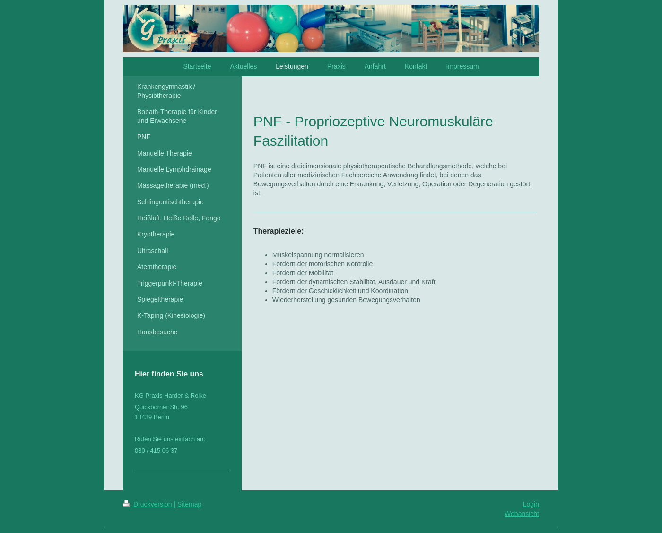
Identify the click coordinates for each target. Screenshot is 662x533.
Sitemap (189, 504)
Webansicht (522, 513)
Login (531, 504)
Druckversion (148, 504)
